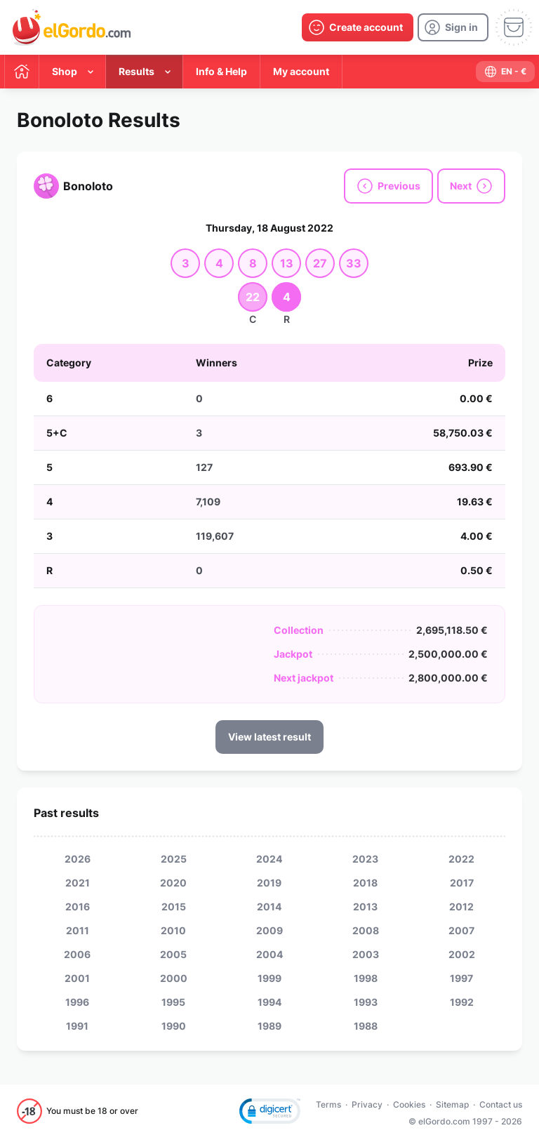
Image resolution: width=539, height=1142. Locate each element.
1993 (366, 1002)
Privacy (367, 1104)
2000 (173, 978)
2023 (365, 859)
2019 (269, 883)
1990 (173, 1026)
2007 (461, 930)
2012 (461, 906)
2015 (173, 906)
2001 (77, 978)
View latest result (269, 737)
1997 (461, 978)
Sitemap (452, 1104)
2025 (174, 859)
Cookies (409, 1104)
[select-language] (505, 71)
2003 (365, 954)
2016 (77, 906)
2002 (461, 954)
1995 (173, 1002)
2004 (269, 954)
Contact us (500, 1104)
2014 (269, 906)
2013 (365, 906)
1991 (77, 1026)
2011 (77, 930)
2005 (173, 954)
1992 (462, 1002)
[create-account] (357, 27)
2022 (461, 859)
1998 (366, 978)
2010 (173, 930)
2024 (269, 859)
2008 (365, 930)
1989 (269, 1026)
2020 (173, 883)
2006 (77, 954)
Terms (328, 1104)
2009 (269, 930)
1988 (366, 1026)
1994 (269, 1002)
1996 (77, 1002)
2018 (365, 883)
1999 (269, 978)
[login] (453, 27)
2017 (462, 883)
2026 (78, 859)
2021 (77, 883)
